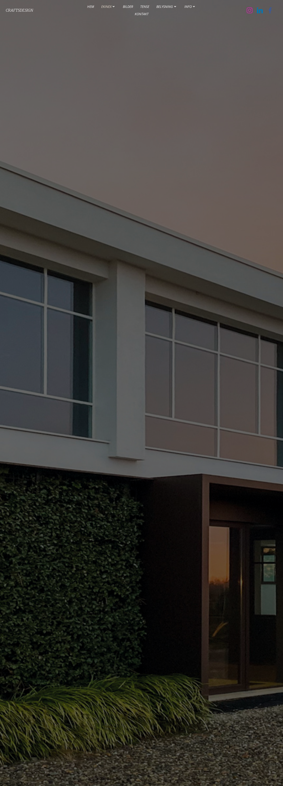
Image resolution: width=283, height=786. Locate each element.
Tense (144, 7)
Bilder (128, 7)
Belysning (166, 7)
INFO (190, 7)
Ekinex (108, 7)
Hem (90, 7)
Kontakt (142, 14)
